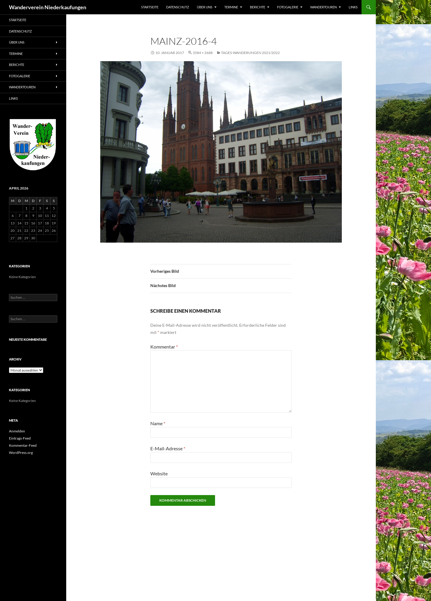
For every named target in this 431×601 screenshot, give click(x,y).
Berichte (257, 7)
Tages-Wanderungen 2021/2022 (250, 52)
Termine (231, 7)
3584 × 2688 (203, 52)
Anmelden (17, 431)
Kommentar (164, 346)
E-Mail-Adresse (167, 448)
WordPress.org (21, 452)
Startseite (149, 7)
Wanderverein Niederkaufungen (47, 7)
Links (353, 7)
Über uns (204, 7)
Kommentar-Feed (23, 445)
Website (159, 473)
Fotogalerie (287, 7)
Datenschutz (177, 7)
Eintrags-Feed (20, 438)
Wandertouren (323, 7)
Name (157, 423)
